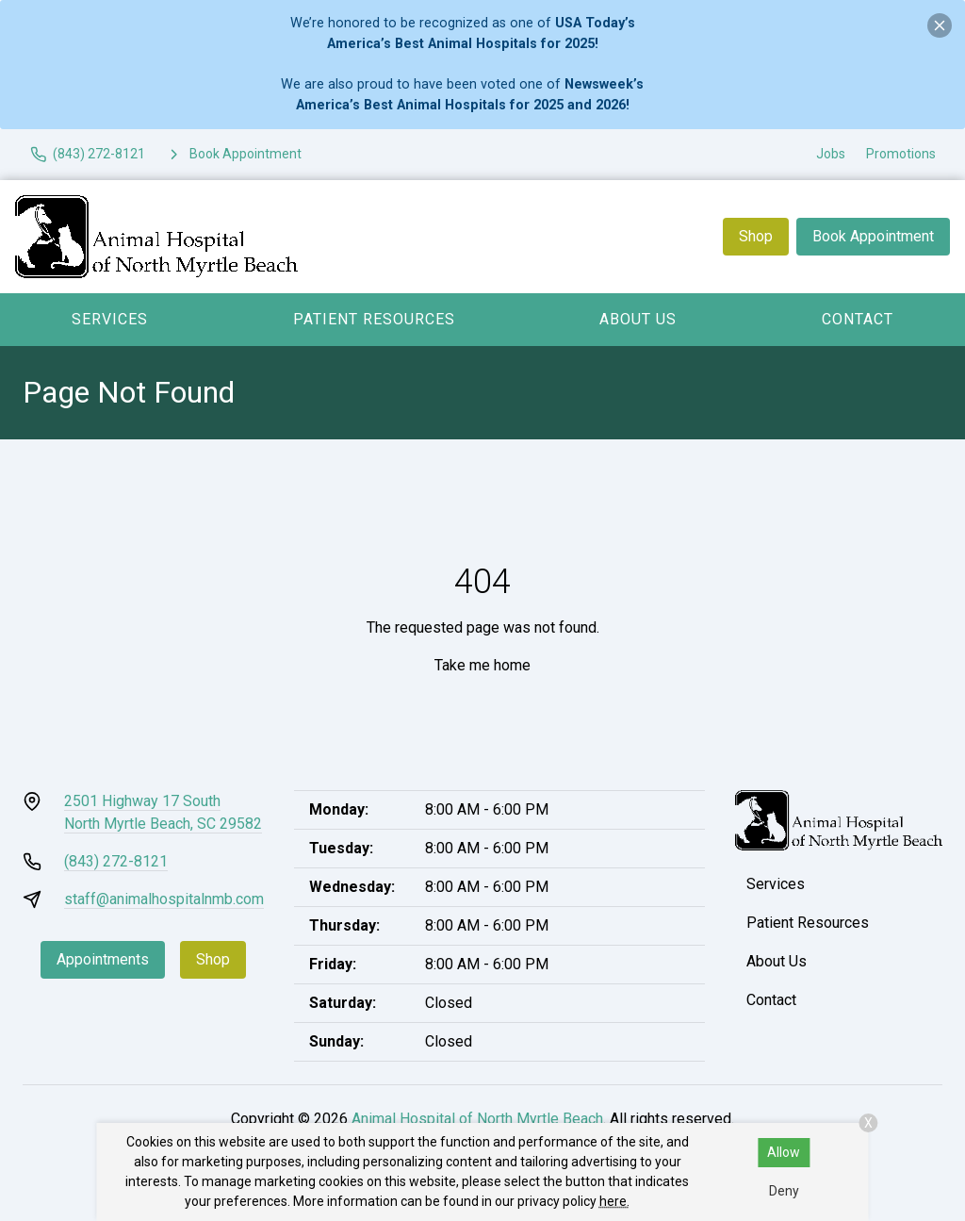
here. (614, 1201)
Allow (783, 1152)
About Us (638, 319)
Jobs (830, 153)
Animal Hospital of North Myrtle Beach (477, 1119)
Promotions (901, 153)
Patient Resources (374, 319)
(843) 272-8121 (116, 861)
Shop (756, 236)
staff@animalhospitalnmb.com (164, 899)
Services (110, 319)
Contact (857, 319)
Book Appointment (873, 236)
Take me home (482, 665)
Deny (784, 1190)
